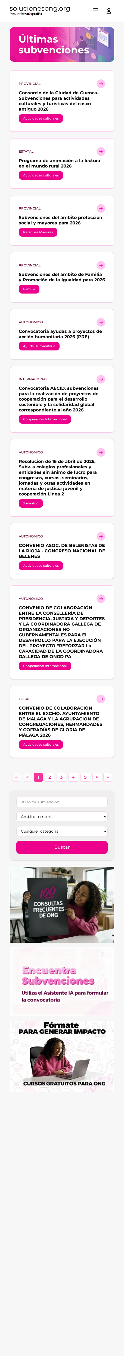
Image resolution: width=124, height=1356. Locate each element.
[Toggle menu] (95, 10)
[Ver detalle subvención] (101, 83)
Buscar (62, 847)
